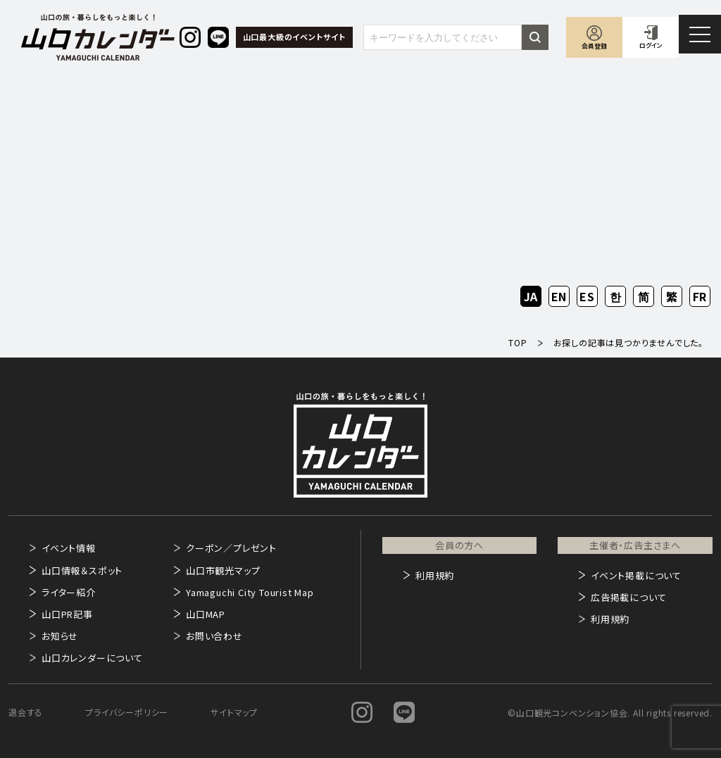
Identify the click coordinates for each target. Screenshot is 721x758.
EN (559, 296)
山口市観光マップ (223, 570)
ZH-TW (672, 297)
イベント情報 (69, 548)
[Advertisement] (360, 180)
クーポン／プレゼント (231, 548)
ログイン (651, 45)
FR (700, 296)
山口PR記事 (67, 614)
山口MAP (205, 614)
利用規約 (434, 575)
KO (615, 296)
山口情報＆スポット (82, 570)
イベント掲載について (636, 575)
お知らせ (60, 636)
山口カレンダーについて (92, 657)
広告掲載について (628, 597)
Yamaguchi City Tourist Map (250, 592)
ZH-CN (644, 297)
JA (531, 296)
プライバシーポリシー (126, 712)
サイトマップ (234, 712)
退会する (25, 712)
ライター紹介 (69, 592)
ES (587, 296)
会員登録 (594, 46)
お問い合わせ (214, 636)
